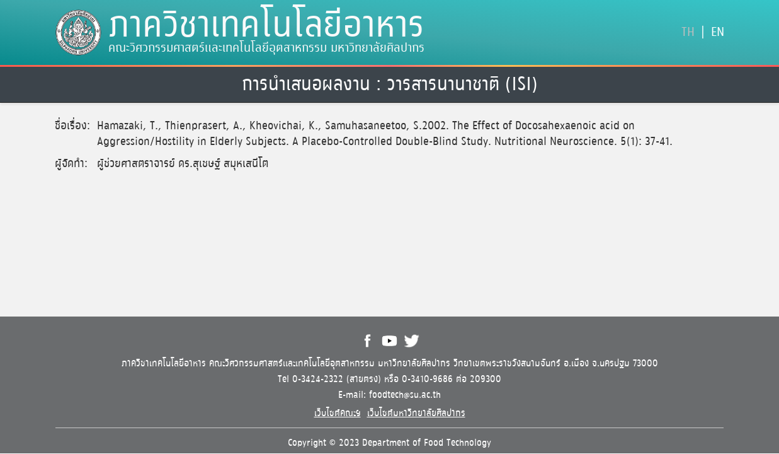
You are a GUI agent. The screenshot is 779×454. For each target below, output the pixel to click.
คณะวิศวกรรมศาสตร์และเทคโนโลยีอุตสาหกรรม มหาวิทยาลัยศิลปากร (266, 48)
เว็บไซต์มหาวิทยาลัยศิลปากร (416, 413)
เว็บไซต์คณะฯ (337, 413)
